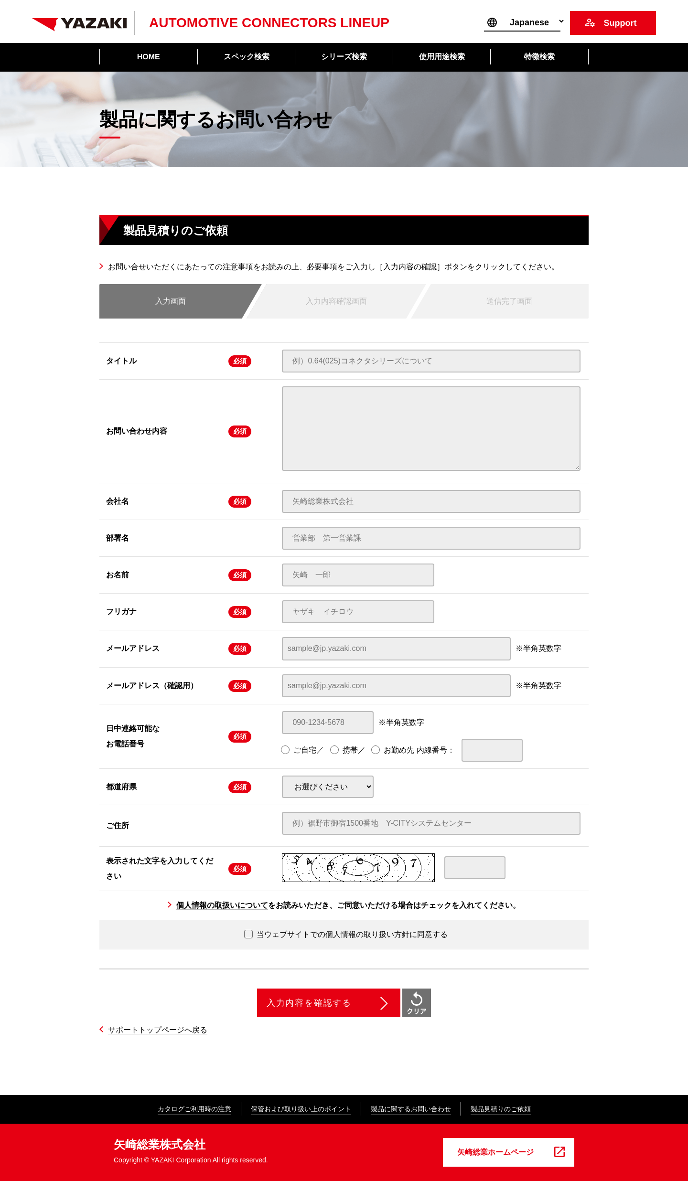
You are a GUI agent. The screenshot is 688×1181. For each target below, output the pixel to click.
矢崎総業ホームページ (495, 1152)
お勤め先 (399, 750)
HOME (148, 57)
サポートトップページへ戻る (157, 1030)
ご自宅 (304, 750)
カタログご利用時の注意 (194, 1109)
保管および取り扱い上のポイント (301, 1109)
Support (619, 23)
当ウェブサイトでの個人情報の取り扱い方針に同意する (346, 934)
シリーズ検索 (344, 57)
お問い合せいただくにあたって (161, 267)
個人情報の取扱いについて (222, 905)
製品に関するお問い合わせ (411, 1109)
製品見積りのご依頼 (501, 1109)
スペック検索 (246, 57)
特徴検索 (539, 57)
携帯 (350, 750)
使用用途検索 (442, 57)
